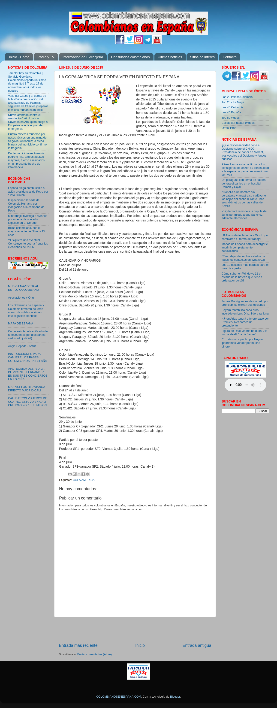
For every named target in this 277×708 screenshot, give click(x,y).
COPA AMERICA (84, 480)
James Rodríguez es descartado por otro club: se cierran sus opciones (245, 303)
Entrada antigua (197, 645)
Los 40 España (231, 112)
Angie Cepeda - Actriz (22, 346)
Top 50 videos (231, 117)
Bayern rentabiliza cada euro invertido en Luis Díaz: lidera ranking (245, 312)
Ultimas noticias (170, 57)
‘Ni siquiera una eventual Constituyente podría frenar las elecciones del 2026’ (28, 244)
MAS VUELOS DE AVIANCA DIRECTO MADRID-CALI (26, 388)
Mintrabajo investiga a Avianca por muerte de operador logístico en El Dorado (27, 219)
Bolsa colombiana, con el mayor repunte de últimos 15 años (26, 231)
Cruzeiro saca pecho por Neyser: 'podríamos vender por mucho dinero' (243, 343)
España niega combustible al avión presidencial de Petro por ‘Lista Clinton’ (28, 191)
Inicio (140, 645)
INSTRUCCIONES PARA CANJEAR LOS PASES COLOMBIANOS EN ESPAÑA (27, 357)
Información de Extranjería (83, 57)
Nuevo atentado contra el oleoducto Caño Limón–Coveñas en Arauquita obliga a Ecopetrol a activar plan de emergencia (28, 121)
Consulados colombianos (130, 57)
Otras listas (229, 128)
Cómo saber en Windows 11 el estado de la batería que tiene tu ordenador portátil (242, 277)
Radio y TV (45, 57)
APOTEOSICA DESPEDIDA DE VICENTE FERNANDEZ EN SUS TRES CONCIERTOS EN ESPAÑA (28, 374)
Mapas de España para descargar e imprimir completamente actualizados (245, 247)
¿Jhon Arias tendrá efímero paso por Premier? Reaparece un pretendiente (245, 322)
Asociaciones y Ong (21, 297)
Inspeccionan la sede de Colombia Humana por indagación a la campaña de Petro (26, 205)
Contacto (230, 57)
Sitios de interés (202, 57)
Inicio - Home (19, 57)
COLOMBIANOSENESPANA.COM (118, 696)
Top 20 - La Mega (233, 102)
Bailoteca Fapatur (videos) (239, 122)
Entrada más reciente (78, 645)
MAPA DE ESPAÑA (20, 323)
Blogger (175, 696)
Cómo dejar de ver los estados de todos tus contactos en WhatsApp (243, 258)
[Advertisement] (135, 630)
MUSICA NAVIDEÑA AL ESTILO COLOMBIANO (23, 288)
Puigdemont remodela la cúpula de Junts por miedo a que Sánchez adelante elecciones (244, 215)
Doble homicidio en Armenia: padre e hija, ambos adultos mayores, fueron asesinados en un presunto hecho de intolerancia (26, 160)
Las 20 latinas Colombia (237, 97)
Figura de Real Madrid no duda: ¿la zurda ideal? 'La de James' (244, 332)
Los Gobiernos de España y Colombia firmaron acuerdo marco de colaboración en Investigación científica (26, 310)
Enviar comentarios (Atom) (94, 654)
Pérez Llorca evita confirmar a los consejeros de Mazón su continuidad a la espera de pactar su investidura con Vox (245, 169)
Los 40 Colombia (233, 107)
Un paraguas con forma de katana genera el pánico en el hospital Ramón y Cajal (243, 183)
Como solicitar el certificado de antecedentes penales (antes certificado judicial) (28, 335)
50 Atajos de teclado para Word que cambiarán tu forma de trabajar (245, 237)
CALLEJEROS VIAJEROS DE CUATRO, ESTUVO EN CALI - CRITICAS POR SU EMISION (28, 402)
